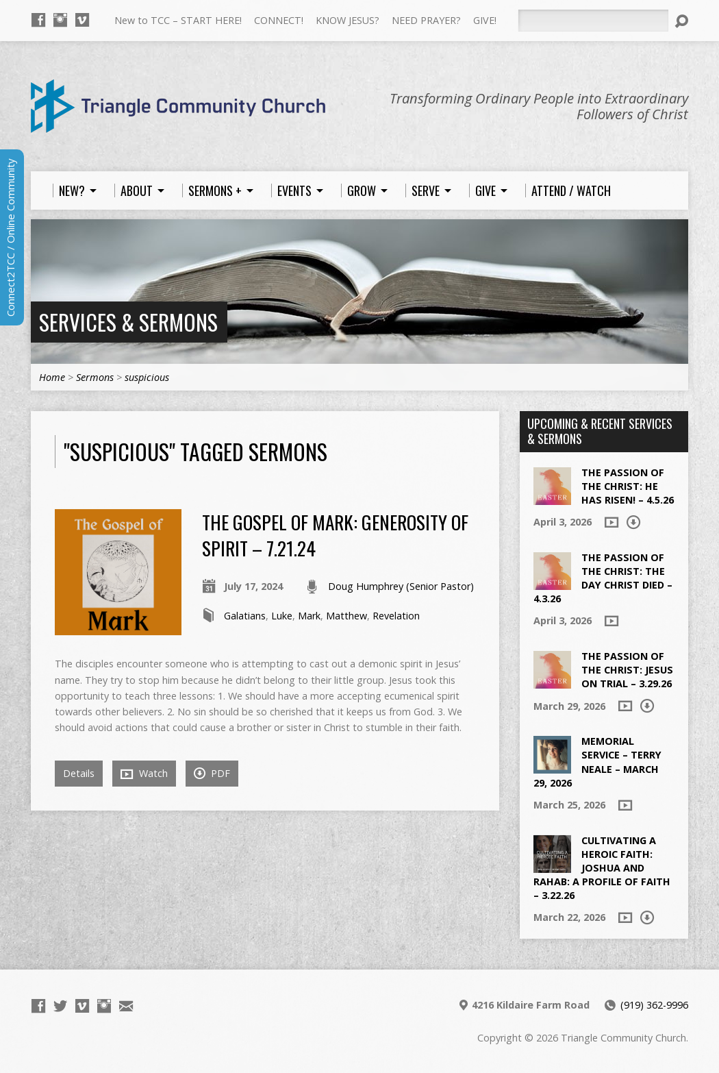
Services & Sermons (128, 322)
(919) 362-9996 (654, 1004)
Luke (281, 615)
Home (52, 377)
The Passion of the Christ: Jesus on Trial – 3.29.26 (627, 670)
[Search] (593, 21)
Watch (144, 773)
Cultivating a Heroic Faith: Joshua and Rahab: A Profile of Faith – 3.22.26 (601, 868)
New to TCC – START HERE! (178, 20)
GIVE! (484, 20)
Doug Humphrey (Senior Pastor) (401, 586)
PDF (212, 773)
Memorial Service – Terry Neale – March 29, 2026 (597, 762)
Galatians (245, 615)
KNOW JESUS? (347, 20)
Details (78, 773)
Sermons (95, 377)
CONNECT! (278, 20)
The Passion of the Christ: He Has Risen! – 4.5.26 (627, 486)
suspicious (147, 377)
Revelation (396, 615)
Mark (309, 615)
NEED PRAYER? (426, 20)
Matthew (346, 615)
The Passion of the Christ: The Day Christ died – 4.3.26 (602, 578)
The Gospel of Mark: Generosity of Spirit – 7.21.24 (335, 535)
